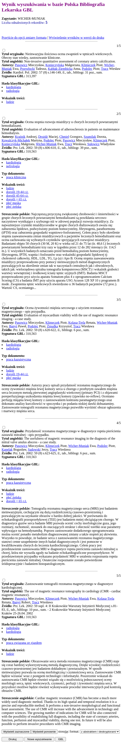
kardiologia (13, 87)
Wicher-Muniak (46, 144)
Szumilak (90, 136)
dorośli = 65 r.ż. (16, 199)
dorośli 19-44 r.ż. (17, 192)
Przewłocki (27, 68)
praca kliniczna (16, 177)
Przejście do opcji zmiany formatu (24, 37)
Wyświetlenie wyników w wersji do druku (76, 37)
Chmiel (64, 136)
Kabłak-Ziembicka (60, 68)
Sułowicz (93, 144)
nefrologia (13, 166)
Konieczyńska (54, 65)
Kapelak (7, 449)
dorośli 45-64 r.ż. (17, 195)
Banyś (13, 326)
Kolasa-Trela (76, 322)
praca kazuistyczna (18, 359)
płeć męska (13, 203)
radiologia (12, 91)
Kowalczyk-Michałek (16, 140)
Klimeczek (88, 65)
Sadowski (34, 449)
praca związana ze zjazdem (24, 643)
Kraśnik (20, 136)
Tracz (104, 68)
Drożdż (43, 136)
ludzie (10, 102)
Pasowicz (21, 65)
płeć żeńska (13, 206)
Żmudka (52, 326)
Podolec (87, 68)
